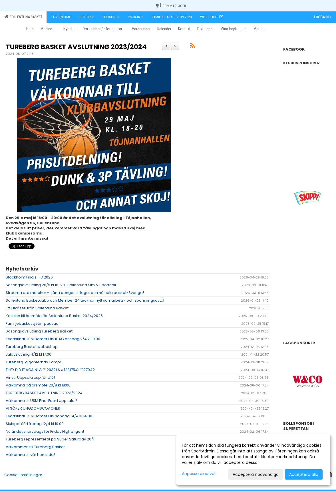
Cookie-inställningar (23, 475)
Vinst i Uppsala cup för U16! (30, 377)
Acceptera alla (303, 474)
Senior (87, 17)
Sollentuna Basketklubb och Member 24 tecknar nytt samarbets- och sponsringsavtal (85, 300)
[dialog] (253, 459)
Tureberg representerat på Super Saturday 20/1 (50, 439)
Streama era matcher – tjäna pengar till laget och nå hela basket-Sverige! (75, 292)
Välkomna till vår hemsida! (30, 454)
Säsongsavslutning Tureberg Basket (39, 331)
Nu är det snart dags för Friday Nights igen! (45, 431)
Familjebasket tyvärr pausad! (33, 323)
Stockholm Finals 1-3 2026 (29, 277)
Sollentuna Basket (23, 17)
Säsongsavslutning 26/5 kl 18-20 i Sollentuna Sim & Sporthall (61, 285)
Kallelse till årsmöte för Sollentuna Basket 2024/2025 (54, 315)
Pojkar (135, 17)
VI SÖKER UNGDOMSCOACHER (33, 408)
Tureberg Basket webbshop (32, 346)
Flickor (110, 17)
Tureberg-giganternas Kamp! (33, 362)
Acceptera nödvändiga (256, 474)
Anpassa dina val (198, 473)
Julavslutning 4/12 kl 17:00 (28, 354)
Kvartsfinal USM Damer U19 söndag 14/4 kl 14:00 (49, 416)
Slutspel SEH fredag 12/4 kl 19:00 (35, 423)
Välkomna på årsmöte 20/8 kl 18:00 (38, 385)
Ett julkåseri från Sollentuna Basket (37, 308)
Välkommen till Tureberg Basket (35, 447)
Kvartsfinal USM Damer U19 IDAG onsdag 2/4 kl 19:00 (53, 339)
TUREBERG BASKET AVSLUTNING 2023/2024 (76, 46)
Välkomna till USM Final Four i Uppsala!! (41, 400)
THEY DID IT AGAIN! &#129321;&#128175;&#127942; (51, 369)
